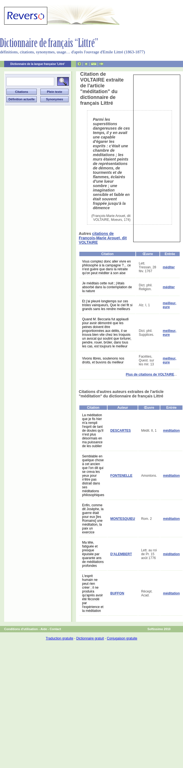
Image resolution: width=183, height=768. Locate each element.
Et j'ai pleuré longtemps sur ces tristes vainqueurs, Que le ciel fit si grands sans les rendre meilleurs (107, 305)
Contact (55, 629)
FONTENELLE (121, 476)
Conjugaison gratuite (122, 638)
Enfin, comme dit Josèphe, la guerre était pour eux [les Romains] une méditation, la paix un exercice (92, 518)
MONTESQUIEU (122, 519)
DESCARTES (120, 431)
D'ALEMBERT (121, 554)
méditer (169, 267)
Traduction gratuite (59, 638)
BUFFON (117, 593)
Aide (43, 629)
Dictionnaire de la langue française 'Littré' (37, 63)
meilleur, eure (169, 305)
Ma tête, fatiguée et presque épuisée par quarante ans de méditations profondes (93, 554)
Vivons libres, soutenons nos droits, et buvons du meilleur (103, 360)
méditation (171, 431)
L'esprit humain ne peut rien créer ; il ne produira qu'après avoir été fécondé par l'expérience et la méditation (92, 593)
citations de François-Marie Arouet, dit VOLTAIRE (103, 238)
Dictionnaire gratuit (90, 638)
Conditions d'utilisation (21, 629)
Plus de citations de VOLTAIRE (150, 374)
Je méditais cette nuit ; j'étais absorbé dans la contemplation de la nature (107, 287)
